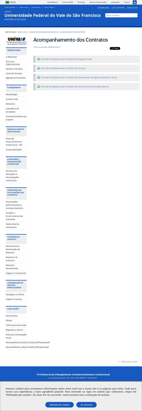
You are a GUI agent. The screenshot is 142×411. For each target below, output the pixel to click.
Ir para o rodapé (49, 7)
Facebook (131, 20)
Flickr (136, 20)
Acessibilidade (103, 8)
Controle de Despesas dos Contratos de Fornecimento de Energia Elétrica (73, 86)
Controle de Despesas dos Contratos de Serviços (61, 68)
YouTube (127, 20)
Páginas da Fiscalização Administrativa (43, 32)
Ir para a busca (37, 7)
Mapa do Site (132, 8)
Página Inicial (22, 32)
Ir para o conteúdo (11, 7)
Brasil (13, 2)
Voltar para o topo (129, 361)
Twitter (123, 20)
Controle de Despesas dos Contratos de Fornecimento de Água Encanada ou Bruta (77, 77)
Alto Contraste (118, 8)
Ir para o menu (24, 7)
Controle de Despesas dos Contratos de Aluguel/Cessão (64, 59)
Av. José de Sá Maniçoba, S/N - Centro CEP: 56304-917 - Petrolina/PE (72, 378)
